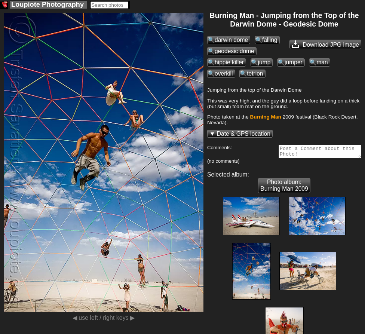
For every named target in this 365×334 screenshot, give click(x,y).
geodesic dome (234, 51)
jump (264, 62)
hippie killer (229, 62)
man (322, 62)
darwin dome (231, 40)
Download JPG (325, 44)
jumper (294, 62)
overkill (224, 73)
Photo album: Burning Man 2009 (284, 187)
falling (269, 40)
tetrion (255, 73)
